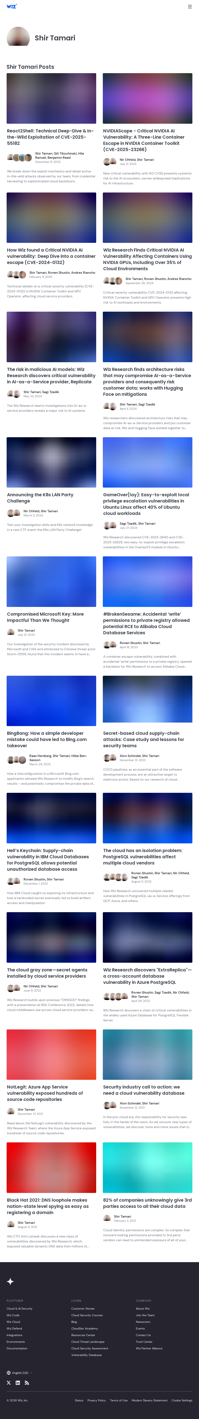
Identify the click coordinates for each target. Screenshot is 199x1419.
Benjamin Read (59, 157)
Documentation (17, 1348)
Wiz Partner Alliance (149, 1348)
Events (140, 1328)
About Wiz (143, 1308)
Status (79, 1400)
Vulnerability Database (86, 1355)
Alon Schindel (130, 756)
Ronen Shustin (59, 272)
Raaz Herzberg (40, 756)
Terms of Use (119, 1400)
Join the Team (145, 1315)
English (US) (19, 1373)
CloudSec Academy (84, 1328)
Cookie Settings (182, 1400)
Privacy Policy (97, 1400)
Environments (16, 1342)
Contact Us (143, 1335)
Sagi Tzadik (50, 392)
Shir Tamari (43, 153)
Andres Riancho (83, 272)
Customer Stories (83, 1308)
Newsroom (143, 1322)
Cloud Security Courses (87, 1315)
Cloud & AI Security (19, 1308)
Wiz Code (13, 1315)
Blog (74, 1322)
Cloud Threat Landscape (87, 1342)
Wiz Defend (14, 1328)
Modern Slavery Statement (150, 1400)
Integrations (14, 1335)
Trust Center (144, 1342)
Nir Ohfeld (127, 159)
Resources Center (83, 1335)
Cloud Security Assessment (89, 1348)
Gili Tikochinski (65, 153)
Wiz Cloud (13, 1322)
